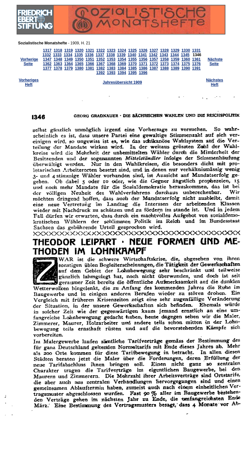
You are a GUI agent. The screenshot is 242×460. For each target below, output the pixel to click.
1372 (153, 64)
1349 (68, 59)
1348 (58, 59)
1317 (47, 50)
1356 (143, 59)
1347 (47, 59)
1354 (121, 59)
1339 (121, 55)
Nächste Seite (215, 61)
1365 (79, 64)
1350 (79, 59)
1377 (47, 68)
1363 (58, 64)
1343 (164, 55)
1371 (143, 64)
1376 (196, 64)
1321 (90, 50)
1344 (174, 55)
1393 (111, 73)
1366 (90, 64)
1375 (185, 64)
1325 (132, 50)
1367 (100, 64)
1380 (79, 68)
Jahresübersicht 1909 (122, 82)
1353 (111, 59)
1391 (196, 68)
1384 (121, 68)
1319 (68, 50)
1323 (111, 50)
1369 (121, 64)
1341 (142, 55)
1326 (143, 50)
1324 (121, 50)
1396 (143, 73)
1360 (185, 59)
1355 (132, 59)
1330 (185, 50)
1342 (153, 55)
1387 (153, 68)
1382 (100, 68)
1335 (78, 55)
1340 (132, 55)
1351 (90, 59)
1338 (110, 55)
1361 (196, 59)
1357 (153, 59)
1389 (175, 68)
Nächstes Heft (214, 82)
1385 (132, 68)
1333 (57, 55)
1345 (185, 55)
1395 (132, 73)
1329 (175, 50)
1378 (58, 68)
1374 (175, 64)
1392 (100, 73)
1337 (100, 55)
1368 (111, 64)
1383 (111, 68)
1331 (196, 50)
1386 (143, 68)
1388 (164, 68)
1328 (164, 50)
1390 (185, 68)
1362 (47, 64)
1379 (68, 68)
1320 (79, 50)
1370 (132, 64)
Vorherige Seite (29, 61)
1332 (46, 55)
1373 (164, 64)
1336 (89, 55)
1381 (90, 68)
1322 (100, 50)
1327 (153, 50)
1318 (58, 50)
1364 (68, 64)
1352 (100, 59)
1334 (68, 55)
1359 (175, 59)
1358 (164, 59)
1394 (121, 73)
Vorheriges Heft (29, 82)
